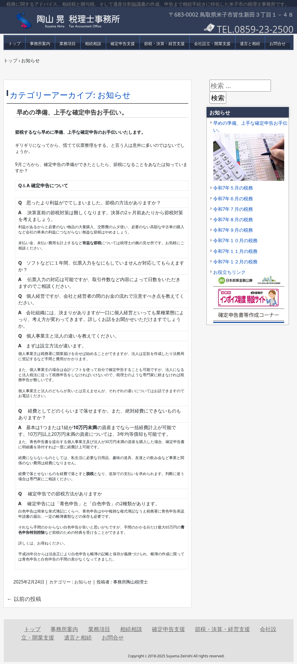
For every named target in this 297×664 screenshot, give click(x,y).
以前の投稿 (24, 599)
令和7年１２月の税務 (235, 261)
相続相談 (93, 43)
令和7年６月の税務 (233, 198)
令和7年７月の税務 (233, 209)
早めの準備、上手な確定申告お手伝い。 (72, 112)
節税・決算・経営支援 (164, 43)
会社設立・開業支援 (212, 43)
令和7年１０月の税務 (235, 240)
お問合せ (277, 43)
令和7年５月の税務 (233, 188)
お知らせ (83, 582)
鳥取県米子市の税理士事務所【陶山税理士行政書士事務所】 (73, 20)
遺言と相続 (250, 43)
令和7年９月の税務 (233, 230)
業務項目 (67, 43)
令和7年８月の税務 (233, 219)
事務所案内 (40, 43)
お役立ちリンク (229, 272)
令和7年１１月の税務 (235, 251)
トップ (14, 43)
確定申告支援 (123, 43)
